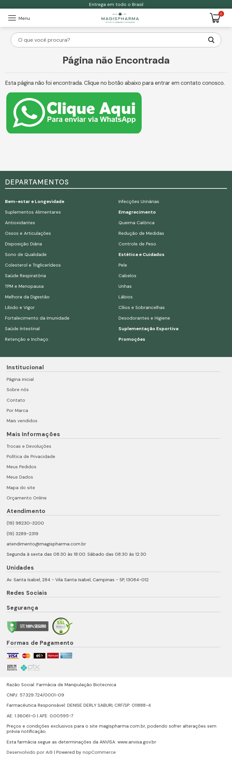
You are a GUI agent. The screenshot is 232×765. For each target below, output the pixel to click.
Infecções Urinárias (138, 201)
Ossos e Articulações (28, 233)
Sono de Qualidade (26, 254)
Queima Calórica (136, 223)
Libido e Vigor (20, 307)
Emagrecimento (137, 212)
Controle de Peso (137, 244)
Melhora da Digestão (27, 297)
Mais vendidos (22, 421)
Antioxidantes (20, 223)
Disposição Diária (23, 244)
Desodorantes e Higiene (144, 318)
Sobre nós (18, 389)
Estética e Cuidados (141, 254)
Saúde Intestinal (22, 329)
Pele (122, 265)
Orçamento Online (27, 498)
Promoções (131, 339)
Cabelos (127, 276)
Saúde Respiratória (25, 276)
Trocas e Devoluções (29, 446)
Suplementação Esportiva (148, 329)
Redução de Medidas (141, 233)
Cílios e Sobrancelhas (141, 307)
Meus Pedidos (21, 467)
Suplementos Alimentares (33, 212)
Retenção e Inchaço (26, 339)
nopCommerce (99, 752)
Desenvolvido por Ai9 (30, 752)
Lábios (125, 297)
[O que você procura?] (110, 40)
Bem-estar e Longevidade (34, 201)
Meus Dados (20, 477)
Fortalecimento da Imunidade (37, 318)
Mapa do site (21, 487)
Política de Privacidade (31, 456)
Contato (16, 400)
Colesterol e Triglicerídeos (33, 265)
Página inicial (20, 379)
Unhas (125, 286)
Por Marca (17, 410)
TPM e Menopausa (24, 286)
